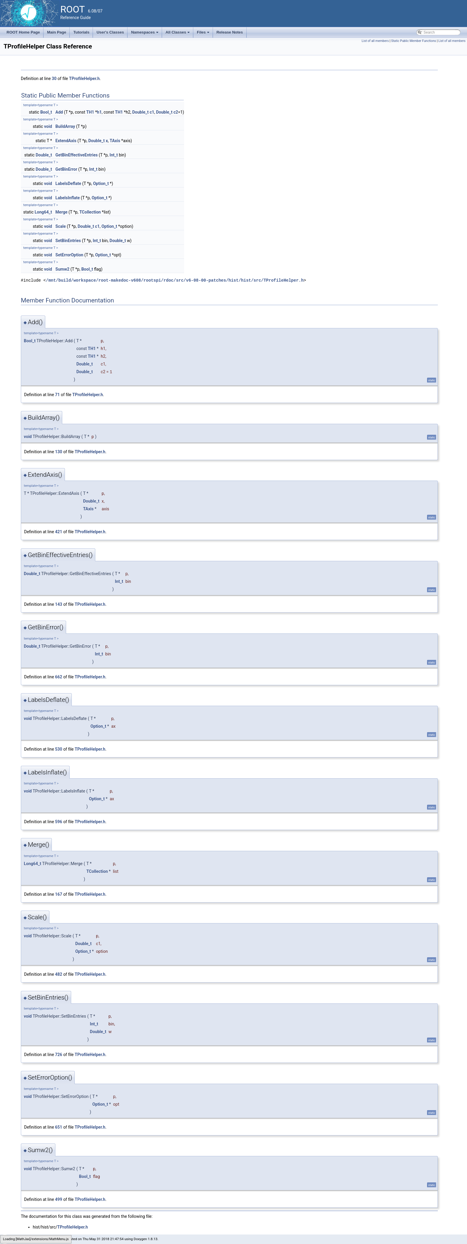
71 (57, 394)
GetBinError (66, 169)
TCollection (90, 212)
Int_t (114, 155)
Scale (60, 226)
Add (59, 112)
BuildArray (65, 126)
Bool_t (46, 112)
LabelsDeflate (68, 183)
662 (58, 676)
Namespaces (145, 34)
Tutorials (81, 32)
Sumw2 (62, 269)
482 (58, 974)
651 (58, 1127)
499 (58, 1199)
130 (58, 451)
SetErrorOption (69, 254)
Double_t (140, 112)
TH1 (90, 112)
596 (58, 821)
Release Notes (230, 32)
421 (58, 531)
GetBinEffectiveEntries (76, 155)
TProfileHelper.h (84, 78)
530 (58, 749)
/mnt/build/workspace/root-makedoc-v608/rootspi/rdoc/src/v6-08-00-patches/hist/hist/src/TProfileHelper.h (174, 280)
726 (58, 1054)
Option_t (101, 183)
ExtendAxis (65, 140)
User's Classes (110, 32)
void (48, 126)
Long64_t (43, 212)
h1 (99, 112)
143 (58, 604)
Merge (61, 212)
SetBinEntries (68, 240)
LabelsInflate (67, 197)
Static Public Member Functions (413, 41)
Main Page (56, 32)
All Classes (178, 34)
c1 (152, 112)
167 (58, 894)
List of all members (375, 41)
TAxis (115, 140)
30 (54, 78)
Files (203, 34)
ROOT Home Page (23, 32)
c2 (175, 112)
